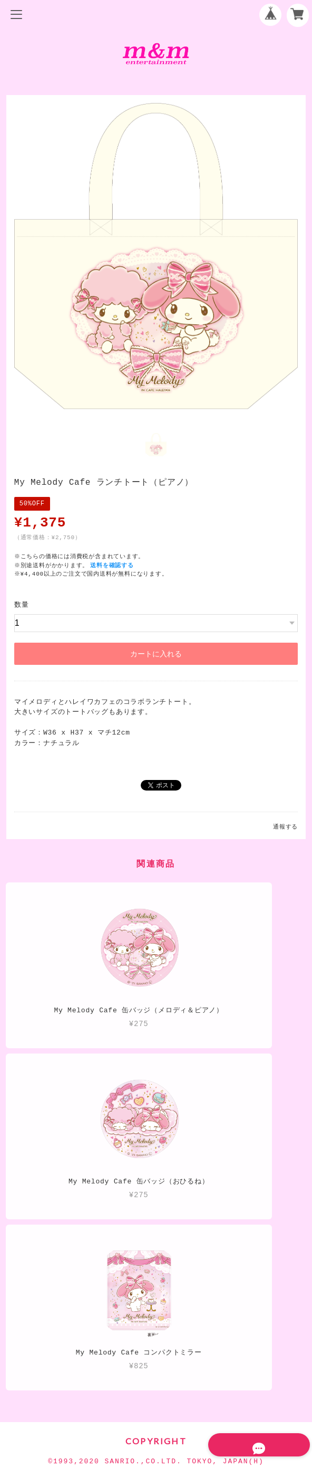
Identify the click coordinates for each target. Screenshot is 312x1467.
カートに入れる (156, 652)
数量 (21, 603)
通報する (285, 826)
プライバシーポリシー (156, 1369)
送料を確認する (112, 564)
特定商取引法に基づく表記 (155, 1387)
